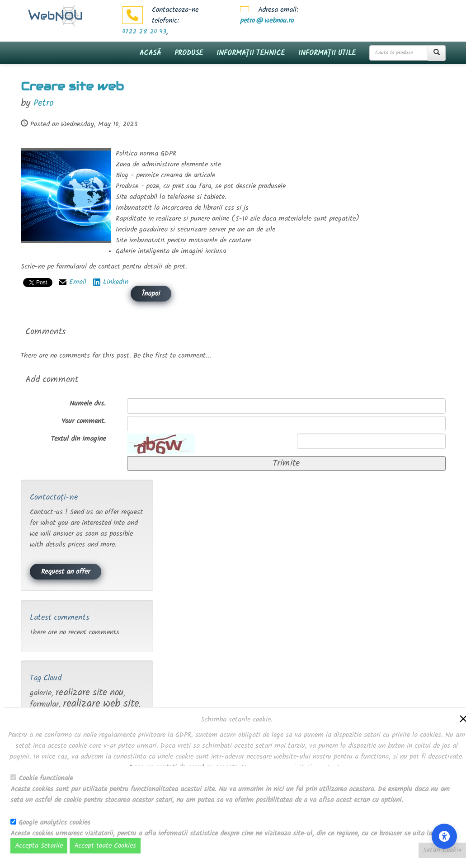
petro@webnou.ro (267, 20)
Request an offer (65, 571)
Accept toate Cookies (105, 845)
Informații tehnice (251, 53)
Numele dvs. (88, 403)
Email (77, 282)
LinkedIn (115, 282)
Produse (188, 53)
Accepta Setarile (39, 845)
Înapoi (151, 293)
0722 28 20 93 (144, 31)
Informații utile (327, 53)
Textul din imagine (78, 439)
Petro (43, 103)
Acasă (150, 53)
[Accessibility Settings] (444, 836)
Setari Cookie (442, 850)
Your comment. (83, 421)
